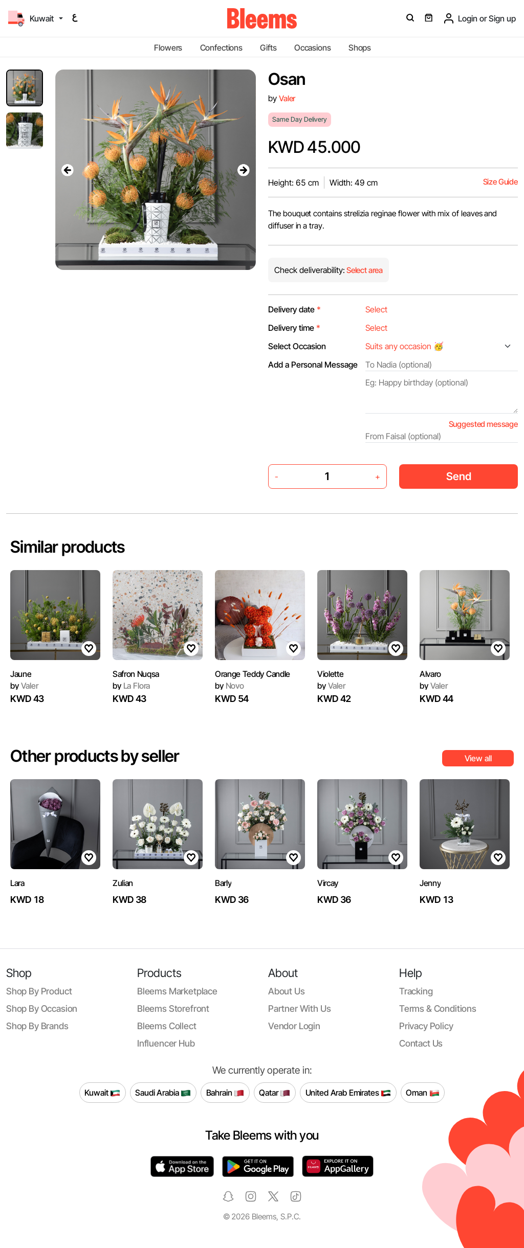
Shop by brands (37, 1025)
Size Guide (500, 182)
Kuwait (102, 1092)
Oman (422, 1092)
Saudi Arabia (163, 1092)
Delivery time (294, 328)
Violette (330, 674)
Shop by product (39, 991)
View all (478, 758)
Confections (221, 47)
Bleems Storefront (173, 1008)
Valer (287, 98)
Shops (359, 47)
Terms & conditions (437, 1008)
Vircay (327, 883)
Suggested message (483, 424)
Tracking (416, 991)
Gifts (268, 47)
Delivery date (294, 309)
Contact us (421, 1043)
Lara (17, 883)
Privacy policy (426, 1025)
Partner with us (299, 1008)
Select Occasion (297, 346)
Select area (364, 270)
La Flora (131, 686)
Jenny (430, 883)
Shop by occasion (41, 1008)
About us (286, 991)
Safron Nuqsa (136, 674)
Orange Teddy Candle (252, 674)
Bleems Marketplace (177, 991)
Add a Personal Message (313, 364)
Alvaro (430, 674)
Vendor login (294, 1025)
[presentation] (67, 169)
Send (458, 476)
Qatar (274, 1092)
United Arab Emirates (348, 1092)
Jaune (20, 674)
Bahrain (225, 1092)
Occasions (312, 47)
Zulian (123, 883)
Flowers (168, 47)
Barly (223, 883)
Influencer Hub (166, 1043)
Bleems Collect (166, 1025)
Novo (229, 686)
